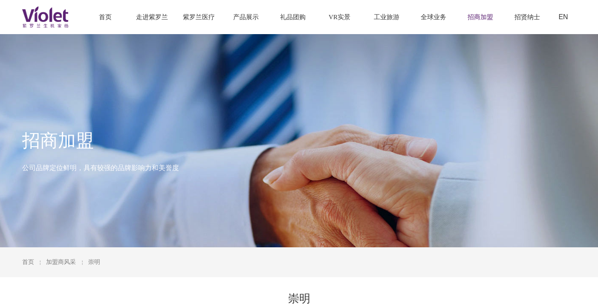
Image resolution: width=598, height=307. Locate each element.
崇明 (94, 262)
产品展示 (246, 17)
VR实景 (339, 17)
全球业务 (433, 17)
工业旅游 (386, 17)
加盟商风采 (61, 262)
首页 (28, 262)
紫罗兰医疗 (199, 17)
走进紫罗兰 (152, 17)
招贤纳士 (527, 17)
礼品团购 (293, 17)
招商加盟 (480, 17)
